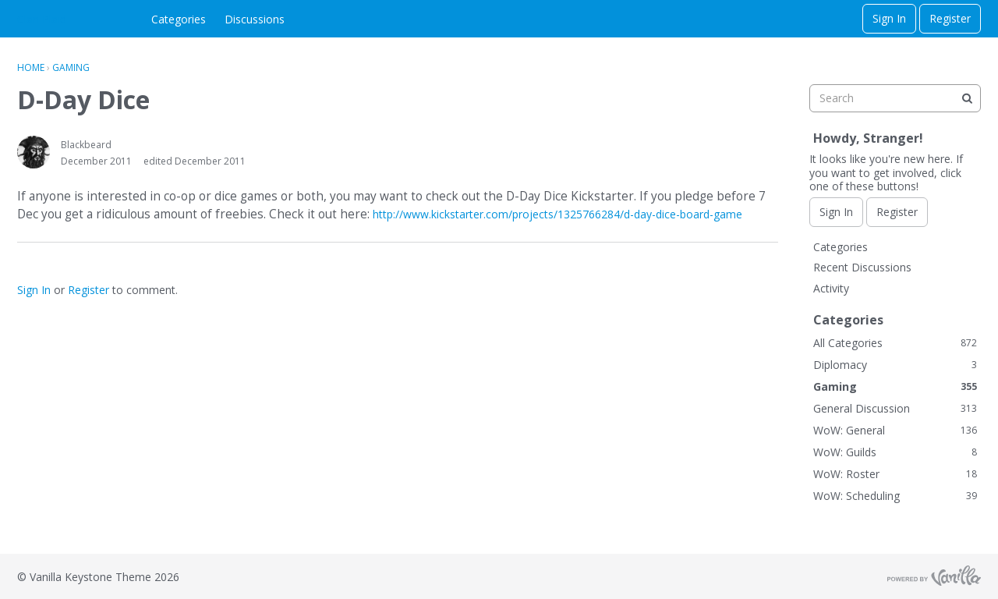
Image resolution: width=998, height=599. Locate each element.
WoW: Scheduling (895, 495)
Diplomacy (895, 364)
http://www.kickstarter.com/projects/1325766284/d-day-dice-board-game (557, 214)
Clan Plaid (41, 19)
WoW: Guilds (895, 452)
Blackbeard (86, 144)
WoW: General (895, 430)
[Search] (967, 98)
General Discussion (895, 408)
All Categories (895, 342)
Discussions (255, 19)
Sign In (889, 18)
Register (950, 18)
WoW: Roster (895, 473)
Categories (178, 19)
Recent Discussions (862, 267)
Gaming (895, 386)
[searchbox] (895, 98)
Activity (831, 288)
